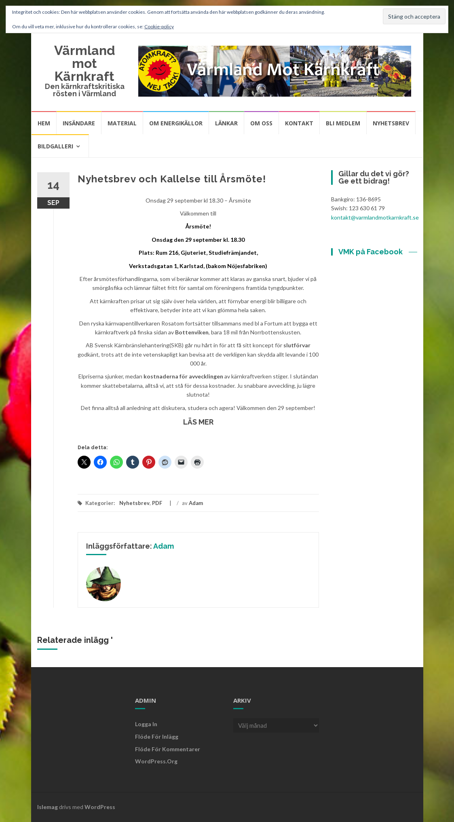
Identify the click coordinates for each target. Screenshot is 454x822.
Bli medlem (343, 123)
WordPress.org (156, 761)
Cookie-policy (159, 26)
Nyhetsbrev (391, 123)
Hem (44, 123)
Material (122, 123)
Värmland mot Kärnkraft (84, 63)
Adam (196, 503)
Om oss (261, 123)
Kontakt (299, 123)
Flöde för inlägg (156, 736)
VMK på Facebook (370, 251)
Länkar (226, 123)
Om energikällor (176, 123)
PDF (157, 503)
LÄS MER (198, 422)
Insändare (79, 123)
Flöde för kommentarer (167, 749)
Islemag (47, 806)
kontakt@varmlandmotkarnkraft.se (375, 217)
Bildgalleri (55, 146)
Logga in (146, 724)
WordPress (99, 806)
